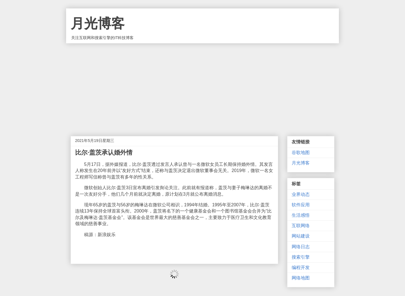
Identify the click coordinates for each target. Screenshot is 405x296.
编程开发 (301, 267)
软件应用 (301, 204)
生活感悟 (301, 215)
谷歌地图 (301, 152)
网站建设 (301, 236)
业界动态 (301, 194)
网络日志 (301, 246)
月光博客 (98, 23)
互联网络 (301, 225)
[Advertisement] (202, 85)
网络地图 (301, 277)
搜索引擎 (301, 257)
